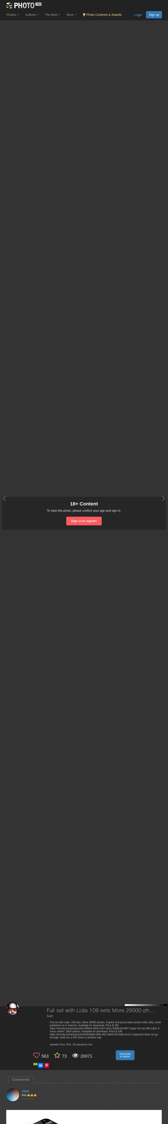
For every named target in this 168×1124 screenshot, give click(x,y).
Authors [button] (32, 14)
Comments (21, 1080)
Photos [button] (12, 14)
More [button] (71, 14)
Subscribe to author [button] (125, 1055)
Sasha (25, 1090)
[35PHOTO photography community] (23, 5)
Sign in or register (84, 521)
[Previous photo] (4, 498)
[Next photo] (163, 498)
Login (138, 14)
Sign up (154, 14)
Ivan (50, 1016)
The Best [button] (52, 14)
